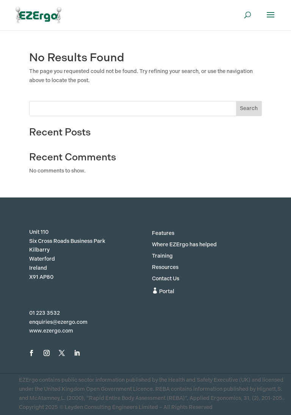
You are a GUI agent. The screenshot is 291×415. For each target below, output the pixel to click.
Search (249, 108)
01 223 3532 (44, 313)
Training (162, 256)
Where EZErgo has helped (184, 245)
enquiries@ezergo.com (58, 322)
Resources (165, 267)
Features (163, 233)
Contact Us (165, 279)
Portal (163, 291)
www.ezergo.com (51, 331)
